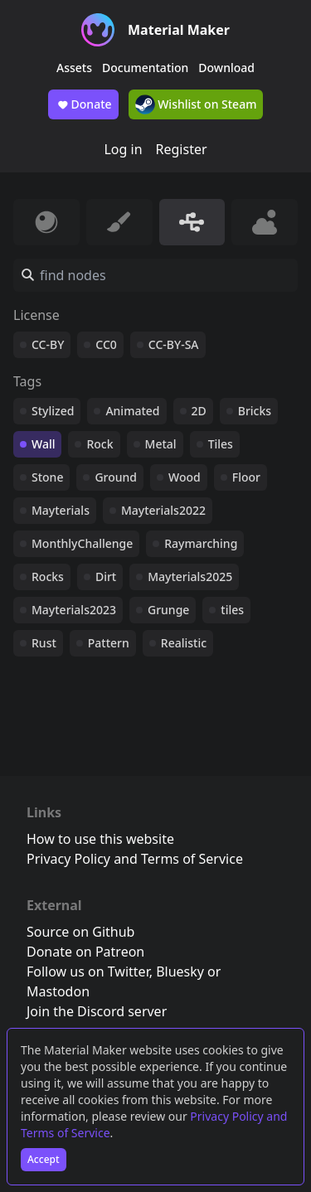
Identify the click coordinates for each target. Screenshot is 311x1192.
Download (226, 67)
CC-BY (48, 344)
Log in (123, 149)
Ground (116, 477)
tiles (232, 610)
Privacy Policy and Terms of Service (135, 859)
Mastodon (58, 991)
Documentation (145, 67)
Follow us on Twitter (88, 971)
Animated (132, 411)
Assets (74, 67)
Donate (83, 104)
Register (181, 149)
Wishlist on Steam (196, 104)
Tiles (220, 444)
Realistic (184, 643)
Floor (246, 477)
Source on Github (80, 932)
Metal (161, 444)
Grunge (168, 610)
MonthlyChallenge (82, 543)
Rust (44, 643)
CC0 (106, 344)
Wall (43, 444)
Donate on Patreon (85, 951)
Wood (184, 477)
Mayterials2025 (190, 576)
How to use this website (100, 839)
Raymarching (200, 543)
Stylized (53, 411)
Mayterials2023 (74, 610)
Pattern (108, 643)
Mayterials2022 (163, 510)
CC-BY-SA (173, 344)
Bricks (254, 411)
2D (199, 411)
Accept (43, 1159)
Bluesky (180, 971)
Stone (47, 477)
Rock (99, 444)
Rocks (48, 576)
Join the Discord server (97, 1011)
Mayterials (61, 510)
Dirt (105, 576)
